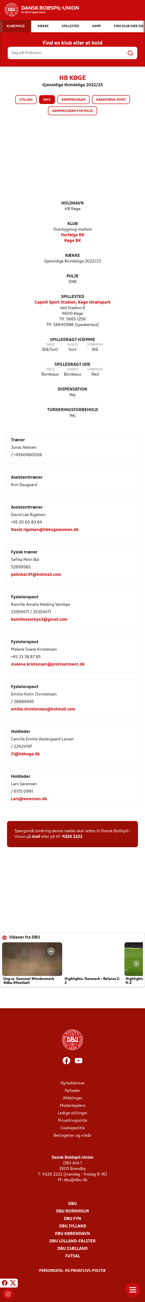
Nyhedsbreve (72, 1083)
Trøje (50, 344)
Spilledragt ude (72, 365)
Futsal (72, 1256)
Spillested (72, 297)
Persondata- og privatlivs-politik (72, 1271)
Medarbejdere (72, 1106)
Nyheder (72, 1091)
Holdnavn (72, 203)
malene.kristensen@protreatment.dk (48, 665)
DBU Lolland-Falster (72, 1241)
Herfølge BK (72, 235)
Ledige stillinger (72, 1113)
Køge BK (72, 241)
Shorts (72, 344)
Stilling (26, 99)
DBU (72, 1204)
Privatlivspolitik (72, 1121)
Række (72, 256)
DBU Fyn (72, 1219)
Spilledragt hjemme (72, 340)
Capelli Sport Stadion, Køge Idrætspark (73, 303)
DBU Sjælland (72, 1249)
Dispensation (72, 389)
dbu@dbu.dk (75, 1180)
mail (36, 837)
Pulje (72, 276)
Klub (72, 224)
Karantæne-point (111, 99)
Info (47, 99)
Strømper (95, 344)
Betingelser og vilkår (72, 1136)
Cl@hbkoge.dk (25, 754)
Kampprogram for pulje (72, 111)
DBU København (72, 1234)
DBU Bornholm (72, 1211)
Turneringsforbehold (72, 410)
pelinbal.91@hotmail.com (36, 575)
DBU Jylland (72, 1226)
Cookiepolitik (72, 1128)
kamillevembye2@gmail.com (39, 620)
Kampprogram (73, 99)
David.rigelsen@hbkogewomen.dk (45, 530)
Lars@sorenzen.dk (29, 799)
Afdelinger (72, 1098)
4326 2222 (72, 837)
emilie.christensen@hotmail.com (43, 709)
